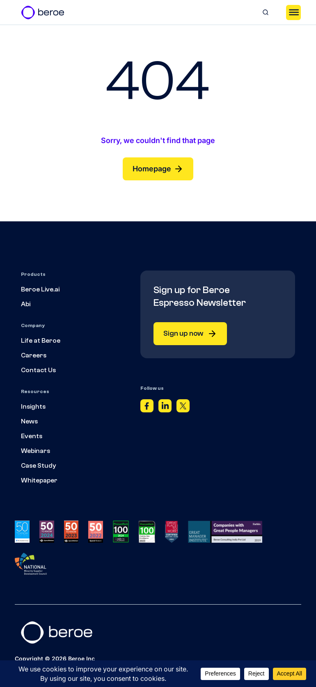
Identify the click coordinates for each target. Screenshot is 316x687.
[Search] (265, 12)
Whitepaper (39, 480)
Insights (33, 406)
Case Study (38, 465)
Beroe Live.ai (40, 289)
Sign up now (190, 334)
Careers (33, 355)
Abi (25, 304)
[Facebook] (146, 408)
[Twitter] (183, 408)
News (29, 421)
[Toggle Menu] (293, 12)
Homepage (158, 169)
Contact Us (38, 370)
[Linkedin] (165, 408)
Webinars (35, 451)
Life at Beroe (40, 340)
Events (31, 436)
